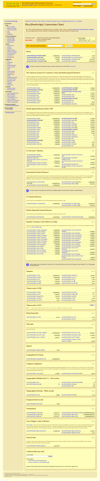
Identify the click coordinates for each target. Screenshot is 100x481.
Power (8, 68)
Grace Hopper (29, 425)
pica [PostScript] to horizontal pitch (71, 373)
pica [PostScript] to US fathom (69, 205)
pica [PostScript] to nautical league (36, 182)
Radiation (9, 83)
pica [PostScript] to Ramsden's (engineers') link (70, 158)
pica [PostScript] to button (68, 140)
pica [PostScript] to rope (33, 133)
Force (8, 70)
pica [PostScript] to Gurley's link (70, 164)
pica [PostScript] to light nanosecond (71, 430)
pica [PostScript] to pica (33, 382)
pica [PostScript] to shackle (34, 127)
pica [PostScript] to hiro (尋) (34, 281)
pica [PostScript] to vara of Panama (71, 244)
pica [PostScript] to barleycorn (69, 135)
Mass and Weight (11, 26)
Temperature (10, 34)
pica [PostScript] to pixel (68, 384)
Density (8, 64)
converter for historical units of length (83, 29)
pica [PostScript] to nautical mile (35, 185)
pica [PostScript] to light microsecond (36, 430)
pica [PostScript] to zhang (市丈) (35, 296)
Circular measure (11, 71)
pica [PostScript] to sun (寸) (69, 277)
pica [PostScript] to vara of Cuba (35, 253)
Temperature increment (12, 77)
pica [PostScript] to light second (70, 416)
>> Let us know (9, 109)
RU (89, 5)
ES (84, 5)
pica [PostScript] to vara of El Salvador (72, 235)
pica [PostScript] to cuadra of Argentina (37, 230)
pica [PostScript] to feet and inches (71, 91)
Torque (8, 75)
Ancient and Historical (11, 36)
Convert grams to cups (12, 97)
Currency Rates (10, 54)
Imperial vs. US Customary (13, 100)
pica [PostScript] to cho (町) (34, 277)
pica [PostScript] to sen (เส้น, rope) (36, 335)
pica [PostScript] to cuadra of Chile (36, 233)
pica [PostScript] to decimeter (34, 59)
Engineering (8, 59)
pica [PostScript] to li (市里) (34, 292)
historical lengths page (37, 227)
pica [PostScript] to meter (34, 57)
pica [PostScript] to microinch (69, 104)
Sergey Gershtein (18, 475)
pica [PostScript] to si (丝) (68, 298)
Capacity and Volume (12, 29)
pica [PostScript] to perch (33, 102)
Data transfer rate (11, 89)
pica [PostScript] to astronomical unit (71, 412)
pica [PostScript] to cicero (33, 394)
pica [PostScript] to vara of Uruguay (71, 254)
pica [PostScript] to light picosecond (71, 432)
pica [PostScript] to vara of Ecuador (71, 233)
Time (8, 61)
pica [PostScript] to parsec (33, 414)
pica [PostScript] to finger (68, 131)
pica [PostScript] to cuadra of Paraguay (37, 241)
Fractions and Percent (12, 51)
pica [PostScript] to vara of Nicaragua (71, 242)
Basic (7, 25)
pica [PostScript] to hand (68, 96)
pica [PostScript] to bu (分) (68, 279)
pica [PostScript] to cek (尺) (34, 317)
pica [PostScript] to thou (68, 144)
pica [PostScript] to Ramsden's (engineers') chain (35, 157)
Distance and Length (11, 28)
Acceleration (10, 62)
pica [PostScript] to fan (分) (69, 319)
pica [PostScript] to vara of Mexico (70, 240)
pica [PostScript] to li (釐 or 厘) (69, 294)
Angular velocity (10, 74)
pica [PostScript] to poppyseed (70, 136)
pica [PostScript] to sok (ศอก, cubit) (71, 332)
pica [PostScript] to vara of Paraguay (71, 246)
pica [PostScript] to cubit (33, 144)
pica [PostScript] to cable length (70, 182)
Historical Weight (11, 37)
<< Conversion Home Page (11, 21)
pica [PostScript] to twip (68, 386)
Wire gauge (9, 72)
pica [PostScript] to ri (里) (33, 275)
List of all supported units (12, 93)
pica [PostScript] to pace (33, 142)
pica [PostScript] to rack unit (34, 373)
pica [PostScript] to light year (34, 416)
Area (8, 31)
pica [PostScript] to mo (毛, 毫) (70, 283)
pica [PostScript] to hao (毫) (69, 296)
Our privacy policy (9, 112)
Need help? (29, 40)
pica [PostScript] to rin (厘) (68, 281)
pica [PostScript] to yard (68, 88)
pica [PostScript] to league (33, 88)
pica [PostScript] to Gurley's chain (35, 162)
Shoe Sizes (9, 56)
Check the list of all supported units (37, 460)
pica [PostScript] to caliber (68, 142)
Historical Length (11, 39)
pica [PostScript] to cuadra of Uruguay (36, 242)
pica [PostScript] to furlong (33, 93)
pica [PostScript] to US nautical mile (36, 203)
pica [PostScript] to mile (33, 89)
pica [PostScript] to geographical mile (36, 358)
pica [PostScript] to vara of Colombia (36, 250)
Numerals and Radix (11, 53)
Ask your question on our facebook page (38, 462)
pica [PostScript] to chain (33, 97)
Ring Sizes (9, 57)
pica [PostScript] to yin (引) (34, 294)
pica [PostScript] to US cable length (71, 203)
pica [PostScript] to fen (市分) (69, 292)
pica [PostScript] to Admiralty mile (35, 217)
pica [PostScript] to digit (68, 133)
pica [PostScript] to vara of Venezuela (71, 259)
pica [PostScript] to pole (33, 99)
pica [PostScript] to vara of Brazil (35, 246)
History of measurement (12, 102)
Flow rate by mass (11, 80)
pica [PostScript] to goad (33, 136)
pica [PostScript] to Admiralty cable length (72, 217)
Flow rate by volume (11, 78)
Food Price (9, 48)
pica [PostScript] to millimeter (69, 55)
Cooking (9, 47)
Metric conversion (11, 94)
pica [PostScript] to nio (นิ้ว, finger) (71, 337)
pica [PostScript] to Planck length (35, 445)
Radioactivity (10, 84)
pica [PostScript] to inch (68, 98)
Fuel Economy (10, 45)
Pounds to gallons (11, 96)
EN (82, 5)
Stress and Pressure (11, 65)
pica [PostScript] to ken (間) (34, 283)
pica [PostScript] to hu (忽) (68, 300)
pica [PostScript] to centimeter (35, 61)
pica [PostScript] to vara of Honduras (71, 238)
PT (87, 5)
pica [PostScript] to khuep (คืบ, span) (71, 335)
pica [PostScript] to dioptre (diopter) (36, 350)
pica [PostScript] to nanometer (69, 59)
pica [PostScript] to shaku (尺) (69, 275)
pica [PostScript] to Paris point (34, 403)
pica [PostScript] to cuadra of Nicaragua (37, 239)
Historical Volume (11, 40)
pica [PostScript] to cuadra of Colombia (37, 235)
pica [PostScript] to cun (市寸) (34, 300)
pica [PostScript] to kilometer (35, 55)
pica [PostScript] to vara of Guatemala (71, 236)
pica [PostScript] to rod (32, 100)
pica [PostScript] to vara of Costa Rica (36, 252)
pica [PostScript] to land (33, 91)
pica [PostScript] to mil (67, 102)
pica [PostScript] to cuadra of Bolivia (36, 231)
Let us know (72, 66)
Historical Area (10, 42)
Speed (8, 32)
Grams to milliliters (11, 99)
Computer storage (11, 88)
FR (91, 5)
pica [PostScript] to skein (33, 124)
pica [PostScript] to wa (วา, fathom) (36, 337)
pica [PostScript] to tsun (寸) (69, 317)
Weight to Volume (11, 50)
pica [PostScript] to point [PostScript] (71, 382)
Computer (8, 86)
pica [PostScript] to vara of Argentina (36, 244)
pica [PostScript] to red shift (34, 412)
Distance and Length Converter (30, 5)
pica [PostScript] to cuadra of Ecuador (36, 237)
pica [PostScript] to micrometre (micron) (72, 57)
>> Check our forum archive (12, 105)
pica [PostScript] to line (68, 100)
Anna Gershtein (24, 475)
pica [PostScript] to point (33, 384)
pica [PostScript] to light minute (70, 414)
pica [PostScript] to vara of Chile (35, 248)
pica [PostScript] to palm (68, 127)
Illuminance (9, 81)
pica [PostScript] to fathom (68, 183)
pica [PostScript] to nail (68, 122)
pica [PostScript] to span (68, 94)
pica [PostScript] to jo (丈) (33, 279)
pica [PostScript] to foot (68, 89)
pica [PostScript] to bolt (33, 95)
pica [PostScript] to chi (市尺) (34, 298)
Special (7, 44)
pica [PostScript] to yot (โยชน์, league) (37, 332)
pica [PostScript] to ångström (69, 61)
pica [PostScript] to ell (32, 138)
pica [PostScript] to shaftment (69, 124)
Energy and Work (11, 67)
